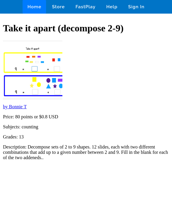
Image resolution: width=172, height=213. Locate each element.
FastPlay (85, 6)
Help (112, 6)
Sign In (136, 6)
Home (34, 6)
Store (58, 6)
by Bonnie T (15, 106)
